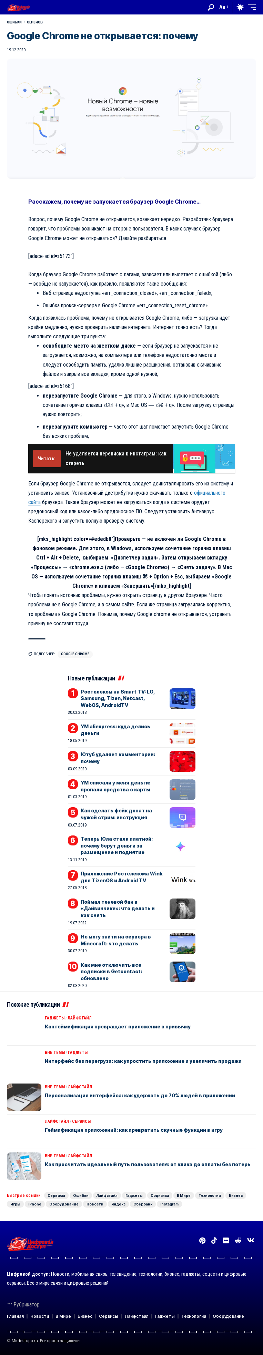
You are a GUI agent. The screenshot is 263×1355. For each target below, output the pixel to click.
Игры (15, 1204)
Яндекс (118, 1204)
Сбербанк (142, 1204)
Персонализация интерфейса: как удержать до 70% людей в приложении (140, 1095)
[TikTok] (214, 1240)
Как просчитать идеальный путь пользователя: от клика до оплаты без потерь (148, 1164)
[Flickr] (226, 1240)
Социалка (160, 1195)
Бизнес (236, 1195)
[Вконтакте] (250, 1240)
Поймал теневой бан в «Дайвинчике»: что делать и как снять (118, 908)
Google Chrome (75, 654)
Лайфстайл (80, 1018)
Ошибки (14, 22)
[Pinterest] (202, 1240)
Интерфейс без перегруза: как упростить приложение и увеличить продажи (143, 1061)
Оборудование (64, 1204)
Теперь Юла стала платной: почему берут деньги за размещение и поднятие (117, 845)
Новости (95, 1204)
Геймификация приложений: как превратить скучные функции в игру (134, 1130)
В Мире (184, 1195)
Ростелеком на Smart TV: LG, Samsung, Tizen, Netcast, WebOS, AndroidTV (118, 698)
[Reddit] (238, 1240)
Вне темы (55, 1052)
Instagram (169, 1204)
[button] (211, 7)
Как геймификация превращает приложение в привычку (118, 1026)
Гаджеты (54, 1018)
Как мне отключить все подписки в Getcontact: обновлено (111, 971)
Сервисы (35, 22)
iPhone (34, 1204)
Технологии (210, 1195)
